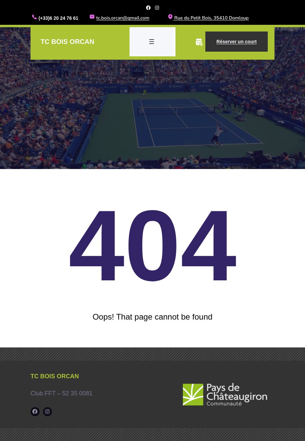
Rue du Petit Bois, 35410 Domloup (208, 17)
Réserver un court (236, 41)
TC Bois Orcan (67, 41)
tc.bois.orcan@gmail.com (122, 17)
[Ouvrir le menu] (151, 41)
